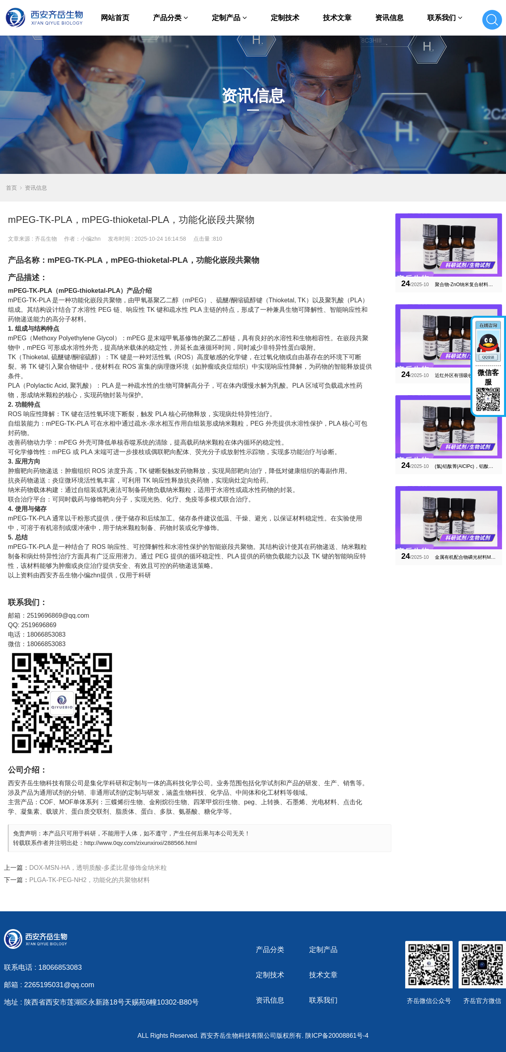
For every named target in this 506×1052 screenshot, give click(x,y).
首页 (11, 188)
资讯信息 (389, 18)
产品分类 (170, 18)
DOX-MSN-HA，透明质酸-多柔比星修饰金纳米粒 (98, 867)
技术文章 (337, 18)
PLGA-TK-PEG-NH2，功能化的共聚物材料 (89, 880)
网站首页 (115, 18)
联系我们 (445, 18)
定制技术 (285, 18)
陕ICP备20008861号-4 (336, 1035)
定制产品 (229, 18)
